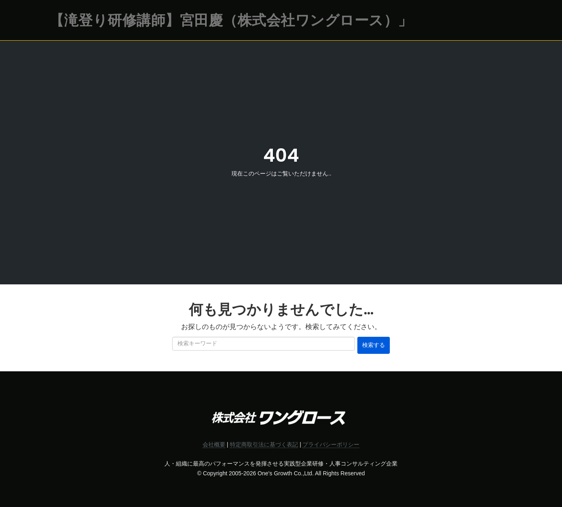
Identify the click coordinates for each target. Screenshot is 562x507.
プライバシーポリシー (331, 444)
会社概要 (214, 444)
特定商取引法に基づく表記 (264, 444)
